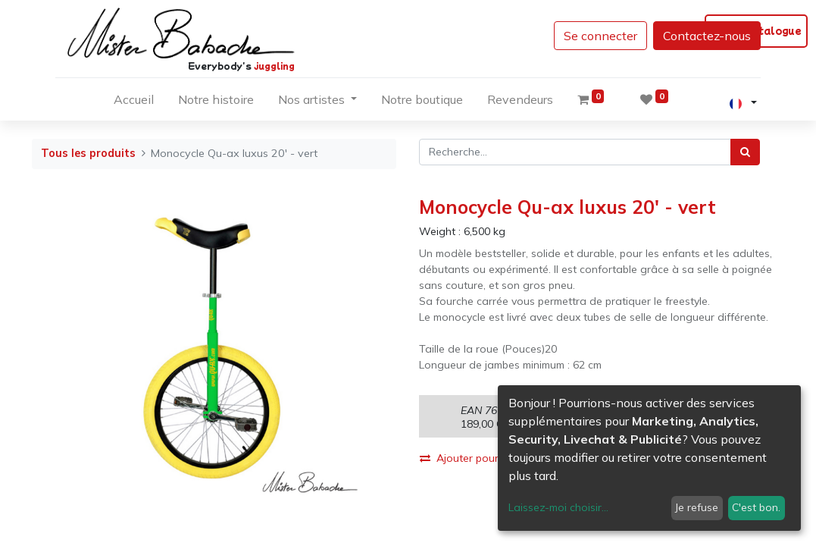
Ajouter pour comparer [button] (484, 458)
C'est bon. (756, 507)
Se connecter (600, 35)
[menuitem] (134, 102)
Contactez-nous (707, 35)
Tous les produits (88, 153)
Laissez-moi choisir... (558, 507)
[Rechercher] (745, 152)
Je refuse (696, 507)
